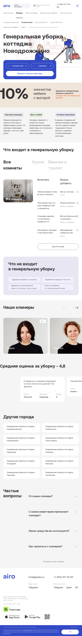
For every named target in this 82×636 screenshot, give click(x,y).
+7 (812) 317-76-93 (64, 5)
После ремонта (41, 22)
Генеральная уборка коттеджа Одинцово (20, 451)
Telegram (33, 587)
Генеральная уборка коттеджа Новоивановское (20, 428)
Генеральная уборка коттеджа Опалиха (59, 451)
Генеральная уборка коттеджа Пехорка (59, 462)
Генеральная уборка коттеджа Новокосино (59, 428)
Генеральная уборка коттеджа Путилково (59, 474)
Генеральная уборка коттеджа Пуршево (20, 474)
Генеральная (26, 22)
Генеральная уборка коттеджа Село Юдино (59, 439)
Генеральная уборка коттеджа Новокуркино (20, 439)
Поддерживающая (11, 22)
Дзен (69, 587)
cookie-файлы (27, 630)
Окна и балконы (56, 22)
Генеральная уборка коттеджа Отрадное (20, 462)
